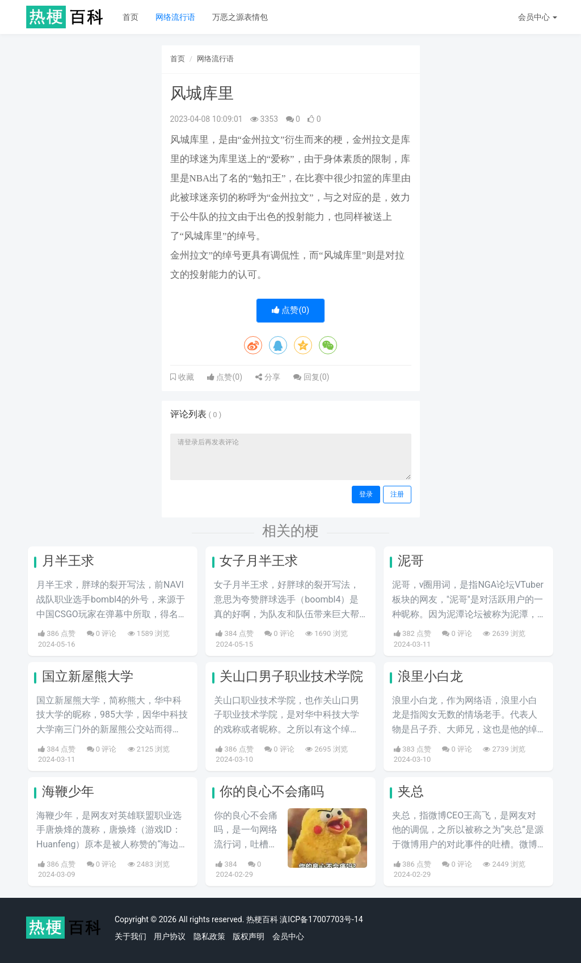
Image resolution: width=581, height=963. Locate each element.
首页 (130, 17)
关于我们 (130, 936)
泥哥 (411, 561)
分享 (267, 376)
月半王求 (68, 561)
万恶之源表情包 (240, 17)
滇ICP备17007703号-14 (321, 919)
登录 (366, 494)
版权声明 (248, 936)
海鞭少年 (68, 791)
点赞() (291, 310)
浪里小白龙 (430, 676)
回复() (311, 376)
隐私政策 (209, 936)
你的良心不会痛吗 (272, 791)
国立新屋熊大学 (87, 676)
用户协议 (170, 936)
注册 (397, 494)
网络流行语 (175, 17)
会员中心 (288, 936)
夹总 (411, 791)
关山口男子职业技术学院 (291, 676)
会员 (537, 17)
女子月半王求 (259, 561)
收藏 (185, 377)
